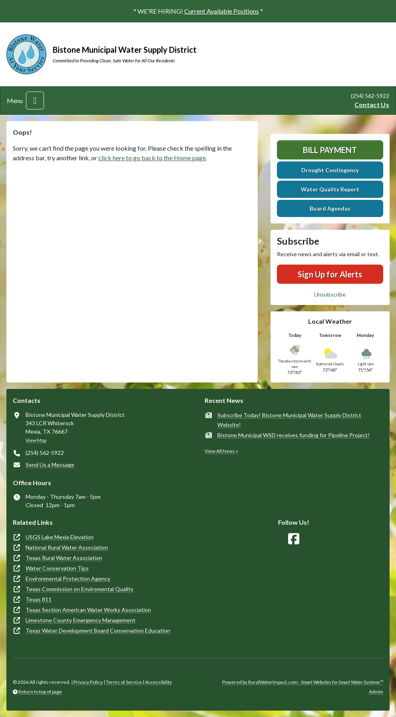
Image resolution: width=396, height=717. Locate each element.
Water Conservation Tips (57, 568)
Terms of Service (124, 682)
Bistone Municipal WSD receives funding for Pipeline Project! (293, 435)
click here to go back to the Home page (152, 157)
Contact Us (371, 104)
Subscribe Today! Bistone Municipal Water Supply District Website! (289, 420)
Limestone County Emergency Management (80, 620)
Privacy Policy (88, 682)
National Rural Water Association (67, 547)
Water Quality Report (330, 189)
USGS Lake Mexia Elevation (60, 537)
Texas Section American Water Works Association (88, 609)
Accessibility (158, 682)
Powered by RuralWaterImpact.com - (302, 682)
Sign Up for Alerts (330, 274)
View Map (36, 440)
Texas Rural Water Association (64, 557)
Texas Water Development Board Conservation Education (98, 630)
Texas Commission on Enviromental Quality (79, 589)
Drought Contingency (330, 170)
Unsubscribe (330, 294)
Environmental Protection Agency (68, 578)
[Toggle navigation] (35, 101)
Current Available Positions (221, 11)
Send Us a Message (50, 464)
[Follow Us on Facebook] (293, 539)
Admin (376, 692)
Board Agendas (330, 208)
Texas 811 (39, 599)
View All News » (221, 451)
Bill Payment (330, 150)
